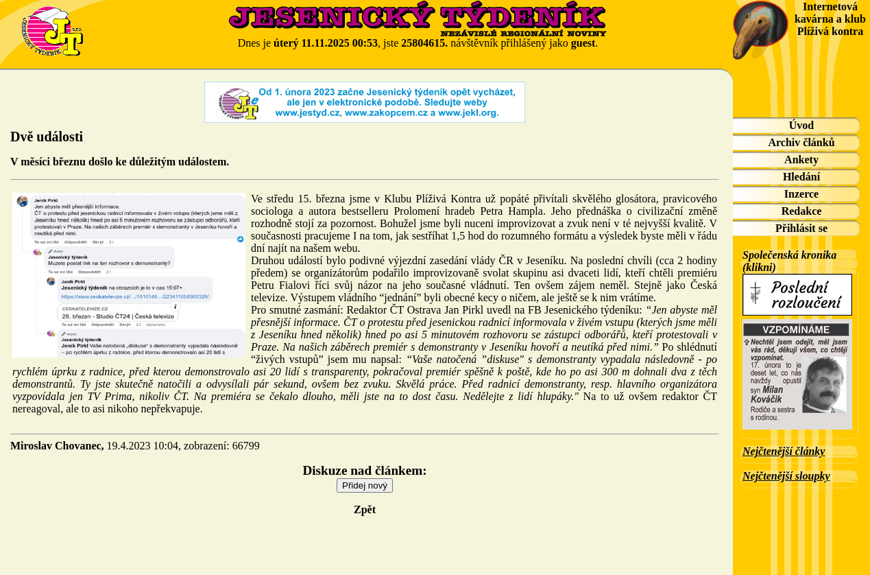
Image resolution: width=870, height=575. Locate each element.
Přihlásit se (801, 228)
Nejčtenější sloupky (786, 476)
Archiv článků (801, 142)
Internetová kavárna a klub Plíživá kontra (830, 19)
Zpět (365, 509)
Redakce (802, 211)
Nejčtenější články (783, 451)
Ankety (801, 159)
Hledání (801, 177)
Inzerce (801, 194)
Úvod (801, 125)
